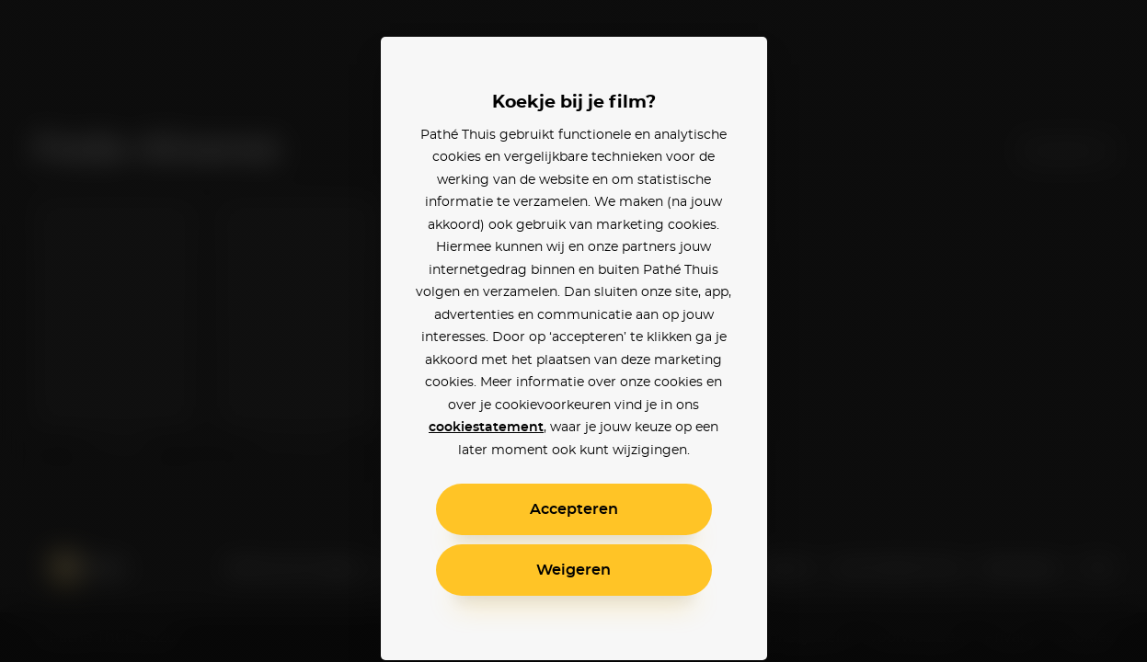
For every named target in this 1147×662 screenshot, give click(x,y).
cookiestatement (486, 427)
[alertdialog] (573, 331)
